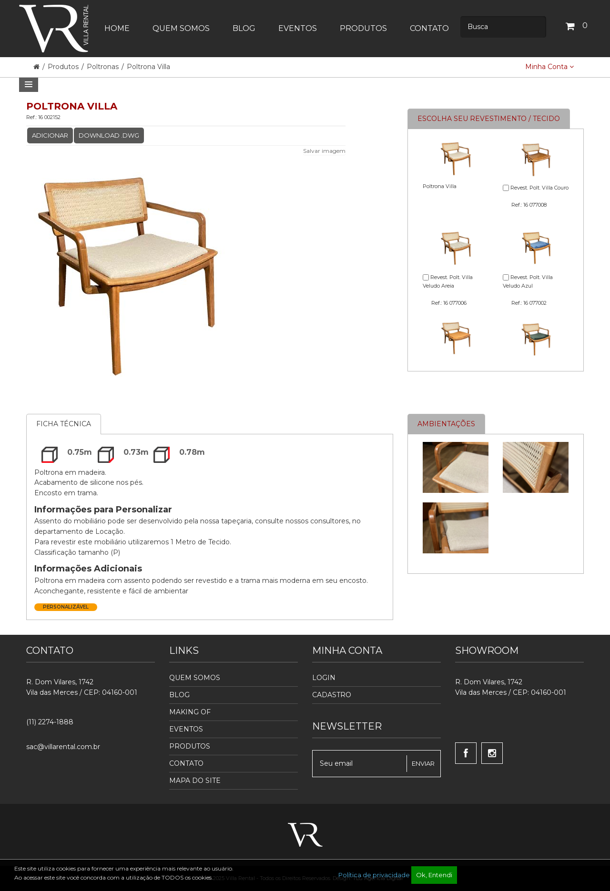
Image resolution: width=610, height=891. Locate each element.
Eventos (186, 729)
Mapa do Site (195, 780)
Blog (179, 695)
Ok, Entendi (434, 875)
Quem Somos (194, 677)
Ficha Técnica (63, 424)
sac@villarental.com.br (63, 746)
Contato (186, 763)
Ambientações (446, 424)
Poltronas (103, 66)
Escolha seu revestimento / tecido (488, 118)
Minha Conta (549, 66)
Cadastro (331, 695)
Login (324, 677)
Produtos (64, 66)
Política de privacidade (374, 875)
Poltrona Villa (148, 66)
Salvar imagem (324, 150)
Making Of (190, 712)
